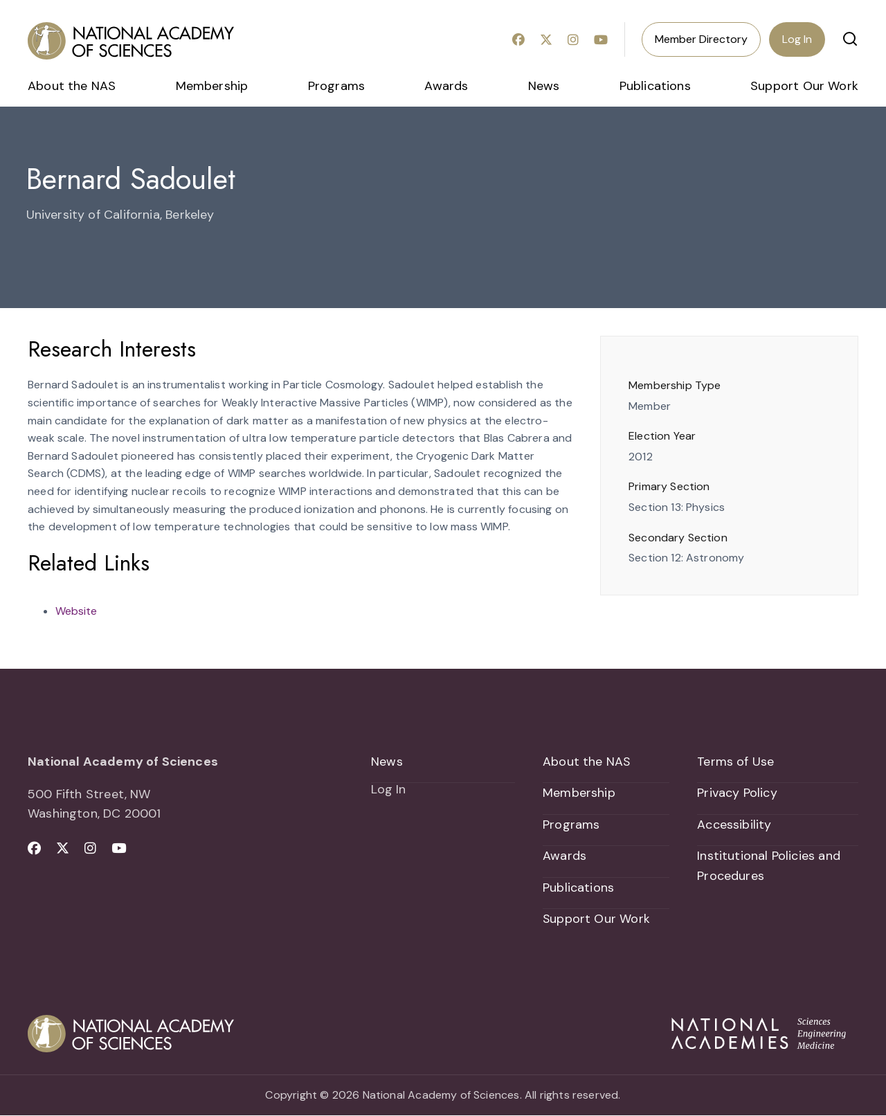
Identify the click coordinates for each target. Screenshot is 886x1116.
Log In (797, 39)
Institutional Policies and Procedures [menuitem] (768, 866)
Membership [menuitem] (212, 86)
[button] (850, 38)
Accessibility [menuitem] (734, 824)
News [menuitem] (544, 86)
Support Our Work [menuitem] (804, 86)
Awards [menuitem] (446, 86)
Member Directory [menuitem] (701, 39)
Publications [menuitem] (655, 86)
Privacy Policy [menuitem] (737, 793)
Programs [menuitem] (336, 86)
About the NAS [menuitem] (72, 86)
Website (76, 611)
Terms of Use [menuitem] (735, 761)
